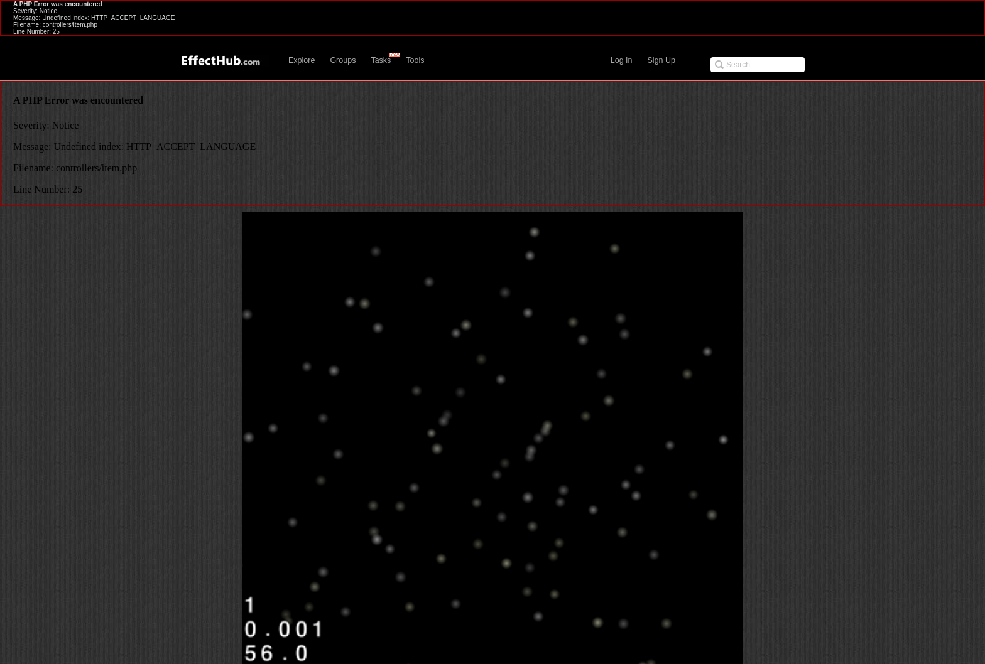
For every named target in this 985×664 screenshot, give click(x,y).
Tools (415, 60)
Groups (343, 60)
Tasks (381, 60)
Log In (622, 60)
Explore (301, 60)
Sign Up (661, 60)
